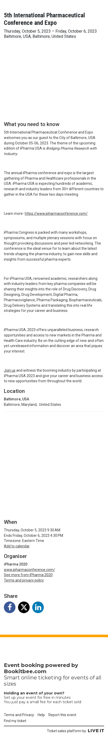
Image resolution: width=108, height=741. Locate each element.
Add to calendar (17, 546)
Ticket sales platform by (75, 731)
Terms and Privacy (19, 715)
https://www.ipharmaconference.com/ (56, 213)
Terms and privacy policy (24, 580)
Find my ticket (15, 721)
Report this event (62, 715)
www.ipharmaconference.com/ (29, 570)
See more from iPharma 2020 (28, 575)
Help (41, 715)
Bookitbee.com (25, 671)
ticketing (50, 677)
